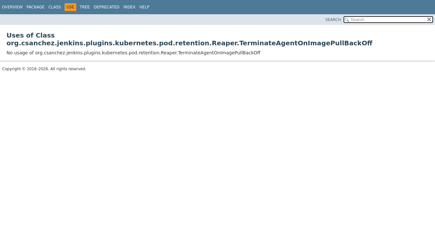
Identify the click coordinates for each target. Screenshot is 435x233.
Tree (85, 7)
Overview (12, 7)
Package (35, 7)
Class (54, 7)
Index (129, 7)
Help (144, 7)
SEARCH (333, 19)
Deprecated (107, 7)
